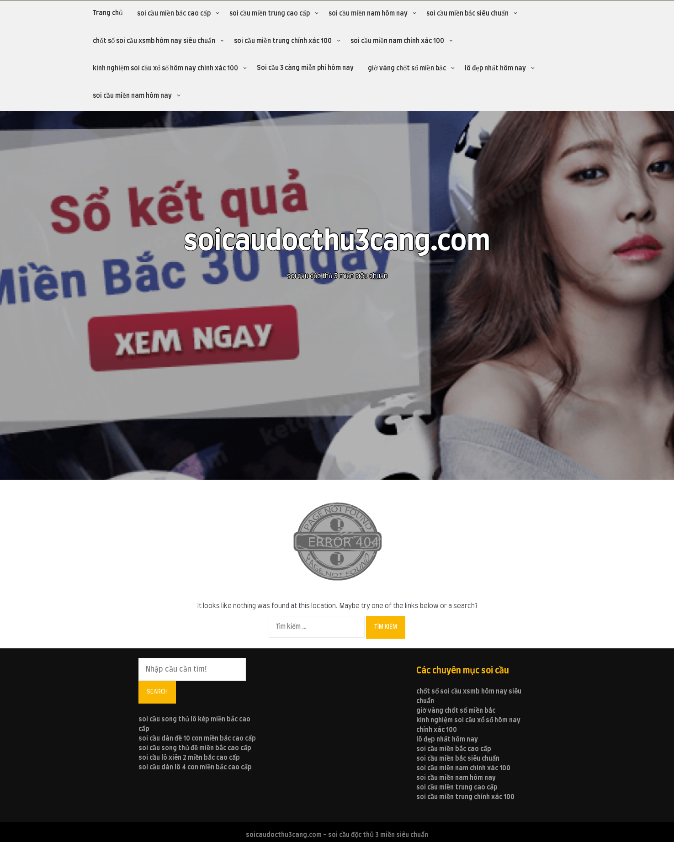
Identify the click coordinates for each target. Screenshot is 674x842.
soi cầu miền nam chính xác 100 (397, 41)
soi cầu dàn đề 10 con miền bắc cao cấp (197, 739)
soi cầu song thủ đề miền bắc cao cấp (194, 748)
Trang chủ (108, 13)
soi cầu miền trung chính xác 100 (283, 41)
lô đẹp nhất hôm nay (495, 68)
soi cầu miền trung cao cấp (269, 14)
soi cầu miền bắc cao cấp (174, 14)
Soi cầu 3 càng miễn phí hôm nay (305, 68)
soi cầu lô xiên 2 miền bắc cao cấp (189, 758)
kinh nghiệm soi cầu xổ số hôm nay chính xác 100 (165, 68)
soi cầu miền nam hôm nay (368, 14)
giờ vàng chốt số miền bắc (407, 68)
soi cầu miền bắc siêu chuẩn (467, 14)
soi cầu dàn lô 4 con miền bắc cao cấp (195, 767)
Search (157, 691)
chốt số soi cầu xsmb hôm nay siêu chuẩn (154, 41)
